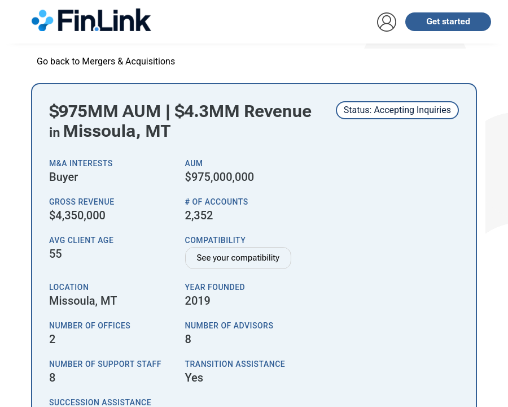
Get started (448, 21)
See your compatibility (238, 258)
